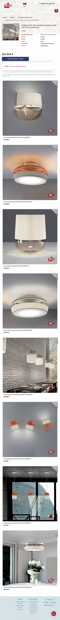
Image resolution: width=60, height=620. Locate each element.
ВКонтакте (50, 599)
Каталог (12, 17)
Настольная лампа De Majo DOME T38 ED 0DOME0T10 (16, 266)
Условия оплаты (20, 601)
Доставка (20, 603)
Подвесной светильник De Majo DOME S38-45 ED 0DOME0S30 (18, 394)
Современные (44, 45)
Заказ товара (20, 605)
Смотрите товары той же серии (18, 66)
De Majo (43, 39)
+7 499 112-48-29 (46, 3)
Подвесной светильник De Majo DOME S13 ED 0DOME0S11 (17, 523)
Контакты (33, 612)
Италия (43, 37)
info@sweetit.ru (50, 605)
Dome (42, 41)
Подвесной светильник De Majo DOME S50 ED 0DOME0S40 (17, 587)
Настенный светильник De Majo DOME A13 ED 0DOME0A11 (17, 458)
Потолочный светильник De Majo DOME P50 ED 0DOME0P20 (17, 330)
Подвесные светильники (25, 17)
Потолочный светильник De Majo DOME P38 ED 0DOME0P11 (17, 201)
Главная (4, 17)
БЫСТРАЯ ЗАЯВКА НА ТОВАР (15, 59)
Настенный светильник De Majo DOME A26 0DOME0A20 (16, 137)
